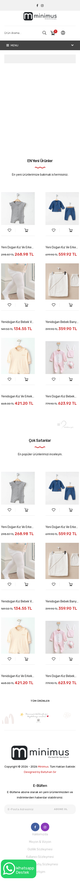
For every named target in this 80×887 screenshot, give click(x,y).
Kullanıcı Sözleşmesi (40, 857)
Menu (12, 45)
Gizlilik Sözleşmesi (40, 849)
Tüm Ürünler (40, 701)
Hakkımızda (40, 834)
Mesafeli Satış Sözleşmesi (40, 864)
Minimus (43, 766)
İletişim (40, 872)
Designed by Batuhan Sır (40, 772)
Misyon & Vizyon (40, 842)
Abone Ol (61, 809)
